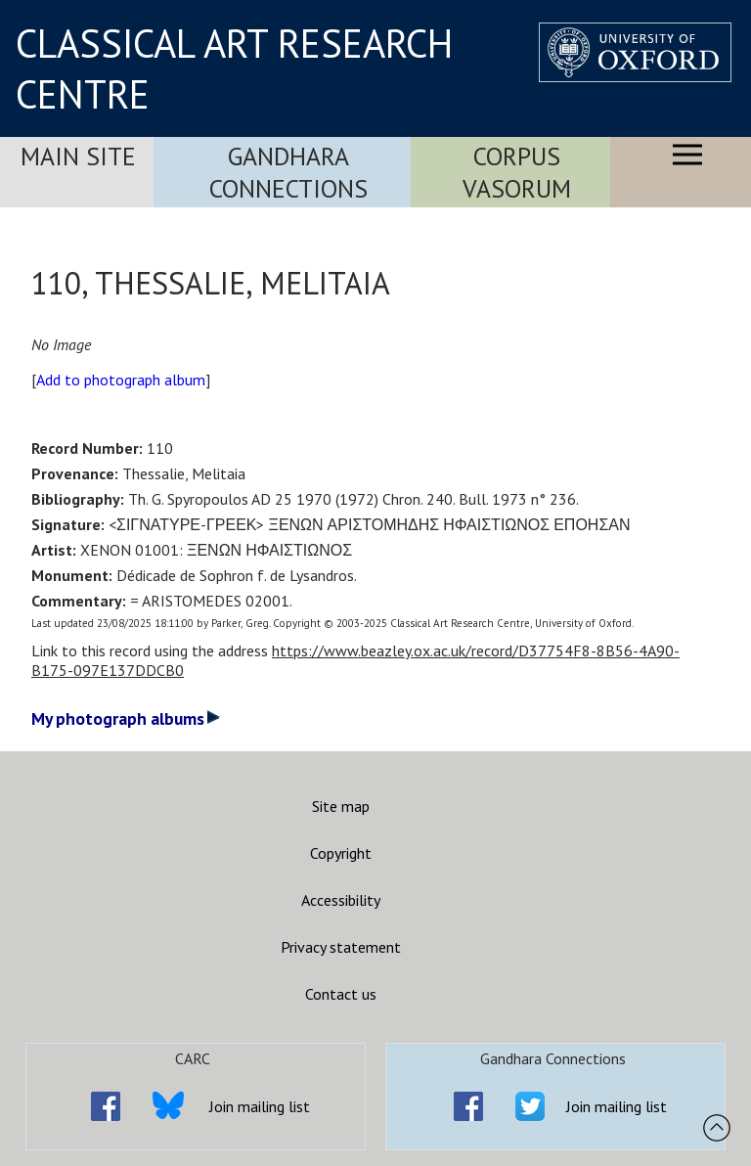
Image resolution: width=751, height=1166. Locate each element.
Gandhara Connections (288, 172)
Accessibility (340, 900)
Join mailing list (259, 1106)
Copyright (341, 853)
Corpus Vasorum (517, 172)
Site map (341, 806)
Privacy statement (341, 947)
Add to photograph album (120, 379)
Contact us (340, 994)
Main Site (78, 156)
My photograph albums (125, 718)
